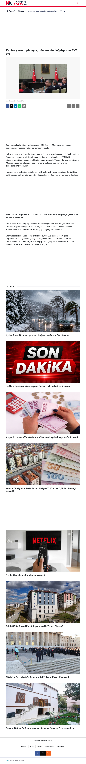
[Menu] (77, 3)
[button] (69, 106)
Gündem (21, 11)
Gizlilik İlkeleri (49, 746)
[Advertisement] (43, 30)
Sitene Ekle (60, 746)
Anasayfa (10, 11)
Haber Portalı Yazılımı (17, 761)
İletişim (39, 746)
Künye (32, 746)
